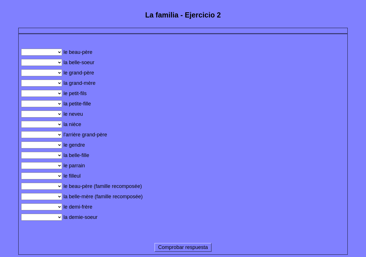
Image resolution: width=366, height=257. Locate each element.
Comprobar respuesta (183, 247)
